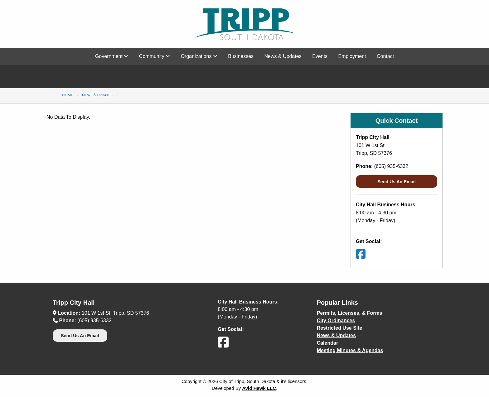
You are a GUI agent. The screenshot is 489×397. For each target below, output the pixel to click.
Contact (385, 56)
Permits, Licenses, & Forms (349, 313)
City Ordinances (336, 320)
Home (67, 95)
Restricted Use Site (339, 328)
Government (111, 56)
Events (319, 56)
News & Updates (283, 56)
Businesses (241, 56)
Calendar (327, 343)
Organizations (199, 56)
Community (154, 56)
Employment (352, 56)
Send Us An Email (396, 181)
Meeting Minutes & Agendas (350, 350)
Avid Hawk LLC (259, 388)
